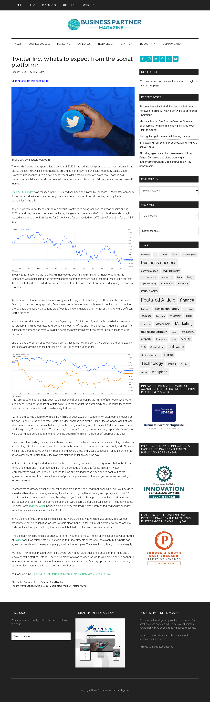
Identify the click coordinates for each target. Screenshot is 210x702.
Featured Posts (32, 582)
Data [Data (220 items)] (179, 277)
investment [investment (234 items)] (175, 316)
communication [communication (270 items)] (149, 270)
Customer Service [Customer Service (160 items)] (148, 277)
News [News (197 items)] (174, 332)
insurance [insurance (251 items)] (146, 316)
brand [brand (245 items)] (175, 254)
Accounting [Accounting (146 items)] (145, 255)
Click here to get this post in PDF (30, 80)
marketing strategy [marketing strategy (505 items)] (154, 332)
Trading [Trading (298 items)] (172, 363)
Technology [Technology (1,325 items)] (152, 363)
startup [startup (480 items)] (169, 355)
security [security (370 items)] (185, 339)
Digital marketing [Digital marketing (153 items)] (148, 284)
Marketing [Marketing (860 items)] (184, 323)
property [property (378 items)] (146, 339)
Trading (75, 586)
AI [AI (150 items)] (155, 255)
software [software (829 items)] (176, 347)
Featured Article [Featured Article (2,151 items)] (158, 300)
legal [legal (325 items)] (189, 315)
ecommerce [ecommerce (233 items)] (166, 283)
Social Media (56, 582)
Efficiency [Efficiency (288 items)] (183, 283)
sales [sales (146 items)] (173, 339)
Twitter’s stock (37, 506)
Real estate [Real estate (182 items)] (161, 339)
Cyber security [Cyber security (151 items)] (166, 277)
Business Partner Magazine (105, 24)
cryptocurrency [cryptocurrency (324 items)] (171, 270)
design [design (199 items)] (190, 277)
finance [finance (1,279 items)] (187, 300)
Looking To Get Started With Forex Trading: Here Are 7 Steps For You (72, 574)
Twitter (19, 540)
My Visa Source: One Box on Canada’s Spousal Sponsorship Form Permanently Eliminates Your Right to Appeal (166, 125)
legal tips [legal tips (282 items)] (146, 324)
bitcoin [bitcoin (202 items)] (164, 254)
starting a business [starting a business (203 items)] (150, 355)
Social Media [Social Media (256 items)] (157, 347)
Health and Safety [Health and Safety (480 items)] (167, 309)
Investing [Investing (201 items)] (160, 316)
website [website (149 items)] (144, 372)
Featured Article (33, 586)
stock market (64, 586)
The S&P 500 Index (22, 192)
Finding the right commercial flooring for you (164, 136)
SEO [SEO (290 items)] (143, 347)
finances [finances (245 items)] (145, 309)
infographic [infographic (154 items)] (188, 309)
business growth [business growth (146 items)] (189, 255)
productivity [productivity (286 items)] (188, 331)
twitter (83, 586)
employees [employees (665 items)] (149, 291)
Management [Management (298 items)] (162, 324)
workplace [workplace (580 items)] (159, 372)
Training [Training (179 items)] (184, 364)
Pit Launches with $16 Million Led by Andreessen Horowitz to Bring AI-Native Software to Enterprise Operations (168, 111)
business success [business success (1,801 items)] (159, 262)
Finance (45, 582)
